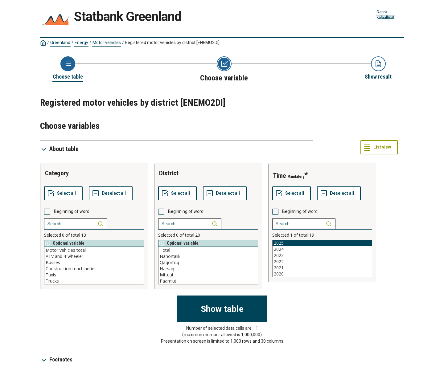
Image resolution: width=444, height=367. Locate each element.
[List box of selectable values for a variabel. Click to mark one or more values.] (94, 265)
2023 (322, 255)
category (57, 173)
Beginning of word (71, 211)
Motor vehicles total (94, 250)
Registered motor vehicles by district (172, 42)
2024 (322, 249)
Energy (81, 42)
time (279, 175)
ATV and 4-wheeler (94, 256)
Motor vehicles (106, 42)
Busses (94, 262)
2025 (322, 243)
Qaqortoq (208, 262)
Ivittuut (208, 275)
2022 (322, 262)
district (169, 173)
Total (208, 250)
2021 (322, 268)
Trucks (94, 281)
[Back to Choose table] (67, 68)
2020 (322, 274)
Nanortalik (208, 256)
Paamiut (208, 281)
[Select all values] (63, 193)
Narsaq (208, 269)
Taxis (94, 275)
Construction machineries (94, 269)
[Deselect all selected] (111, 193)
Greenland (60, 42)
